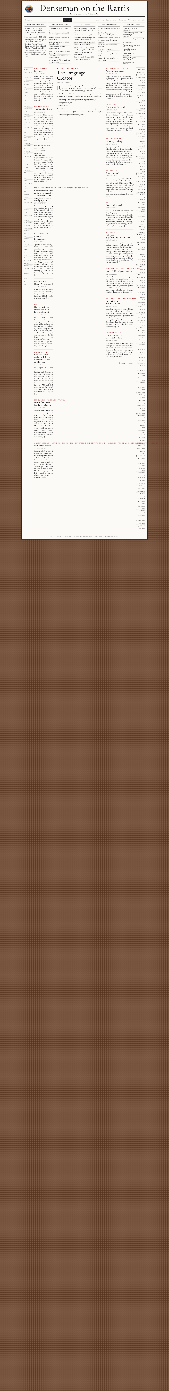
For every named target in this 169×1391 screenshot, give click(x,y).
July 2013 (142, 224)
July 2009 (142, 395)
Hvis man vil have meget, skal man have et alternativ (42, 309)
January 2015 (140, 174)
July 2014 (142, 184)
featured (27, 143)
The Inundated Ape (43, 109)
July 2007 (142, 480)
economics (27, 117)
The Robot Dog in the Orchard (107, 40)
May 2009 (142, 400)
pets (25, 213)
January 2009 (140, 413)
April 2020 (141, 93)
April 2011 (141, 317)
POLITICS (42, 68)
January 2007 (140, 499)
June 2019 (141, 105)
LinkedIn (141, 20)
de (25, 103)
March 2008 (141, 448)
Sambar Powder (78, 42)
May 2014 (142, 187)
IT (62, 68)
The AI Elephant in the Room (107, 45)
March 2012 (141, 278)
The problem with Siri (129, 49)
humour (27, 170)
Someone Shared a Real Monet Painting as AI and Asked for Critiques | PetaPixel (34, 30)
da (25, 101)
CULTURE (38, 352)
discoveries (28, 109)
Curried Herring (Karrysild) (82, 52)
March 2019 (141, 111)
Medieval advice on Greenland (58, 38)
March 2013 (141, 235)
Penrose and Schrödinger (56, 28)
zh (25, 284)
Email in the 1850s (128, 54)
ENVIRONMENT (98, 443)
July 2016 (142, 146)
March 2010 (141, 363)
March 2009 (141, 406)
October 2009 (142, 384)
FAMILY (41, 400)
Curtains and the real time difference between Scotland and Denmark (43, 358)
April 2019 (141, 108)
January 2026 (140, 75)
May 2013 (142, 229)
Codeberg (132, 20)
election (27, 122)
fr (25, 148)
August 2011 (140, 307)
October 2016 (142, 142)
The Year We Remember (116, 107)
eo (25, 132)
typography (28, 266)
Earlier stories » (126, 363)
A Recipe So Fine (79, 35)
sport (26, 250)
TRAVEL (61, 400)
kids (25, 181)
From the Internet (35, 24)
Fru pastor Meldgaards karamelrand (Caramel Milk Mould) (84, 29)
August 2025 (140, 78)
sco (25, 241)
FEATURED (51, 400)
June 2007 (142, 483)
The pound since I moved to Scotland (114, 336)
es (24, 135)
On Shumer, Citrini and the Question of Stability (106, 53)
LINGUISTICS (71, 68)
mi (25, 192)
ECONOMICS (67, 443)
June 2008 (141, 440)
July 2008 (142, 438)
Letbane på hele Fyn (115, 141)
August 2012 (140, 264)
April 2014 (141, 189)
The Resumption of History (106, 28)
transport (27, 260)
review (26, 233)
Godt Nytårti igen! (114, 205)
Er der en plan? (112, 173)
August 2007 (140, 478)
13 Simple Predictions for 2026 (58, 42)
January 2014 (140, 200)
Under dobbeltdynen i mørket (119, 271)
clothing (27, 90)
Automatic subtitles (129, 62)
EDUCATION (80, 443)
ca (25, 87)
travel (26, 263)
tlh (25, 258)
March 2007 (141, 491)
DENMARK (114, 68)
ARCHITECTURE (41, 443)
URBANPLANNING (72, 188)
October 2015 (142, 160)
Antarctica (101, 49)
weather (27, 273)
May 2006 (142, 528)
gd (25, 159)
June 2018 (141, 116)
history (26, 167)
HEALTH (113, 170)
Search (67, 20)
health (26, 165)
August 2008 (140, 435)
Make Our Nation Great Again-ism (59, 51)
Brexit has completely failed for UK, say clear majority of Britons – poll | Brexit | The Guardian (35, 53)
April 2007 (141, 488)
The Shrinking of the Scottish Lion (59, 60)
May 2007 (142, 486)
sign (25, 247)
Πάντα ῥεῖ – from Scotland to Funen (42, 403)
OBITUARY (43, 234)
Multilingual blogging (129, 58)
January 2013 (140, 242)
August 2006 (140, 520)
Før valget (38, 71)
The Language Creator (116, 20)
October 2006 (142, 512)
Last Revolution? (109, 24)
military (26, 194)
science (26, 239)
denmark (27, 106)
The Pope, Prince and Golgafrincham (104, 34)
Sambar (76, 45)
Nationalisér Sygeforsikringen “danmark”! (118, 236)
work (26, 279)
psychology (28, 228)
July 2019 (142, 103)
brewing (27, 84)
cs (25, 95)
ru (25, 236)
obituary (27, 210)
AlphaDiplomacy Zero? (130, 28)
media (26, 189)
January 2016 (140, 156)
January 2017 (140, 134)
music (26, 197)
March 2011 (141, 320)
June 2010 (142, 355)
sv (25, 252)
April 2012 (141, 275)
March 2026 (141, 72)
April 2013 (141, 232)
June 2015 (141, 166)
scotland (27, 244)
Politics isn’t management (57, 47)
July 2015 (142, 164)
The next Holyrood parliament (58, 33)
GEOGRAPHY (44, 188)
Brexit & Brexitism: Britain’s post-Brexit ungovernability (35, 36)
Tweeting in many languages (131, 45)
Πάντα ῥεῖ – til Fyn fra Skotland (113, 302)
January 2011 (140, 328)
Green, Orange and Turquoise (58, 56)
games (26, 154)
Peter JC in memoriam (40, 237)
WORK (85, 188)
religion (27, 231)
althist (26, 69)
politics (26, 220)
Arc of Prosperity (60, 24)
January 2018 (140, 122)
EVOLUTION (43, 107)
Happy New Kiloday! (43, 283)
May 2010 (142, 358)
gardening (27, 157)
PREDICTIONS (151, 443)
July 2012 (142, 267)
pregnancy (27, 225)
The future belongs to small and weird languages (132, 34)
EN (58, 68)
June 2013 (142, 227)
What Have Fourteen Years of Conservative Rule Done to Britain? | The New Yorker (35, 46)
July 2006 (142, 523)
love (25, 186)
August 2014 (140, 181)
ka (25, 178)
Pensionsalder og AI (115, 71)
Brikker (76, 60)
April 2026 (141, 69)
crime (26, 93)
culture (27, 98)
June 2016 (141, 149)
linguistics (28, 183)
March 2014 (141, 192)
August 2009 (140, 392)
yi (24, 281)
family (26, 140)
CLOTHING (55, 443)
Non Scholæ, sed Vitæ (105, 38)
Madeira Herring (78, 47)
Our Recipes (84, 24)
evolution (27, 138)
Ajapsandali (39, 147)
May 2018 (142, 119)
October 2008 (142, 426)
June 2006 (141, 526)
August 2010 (140, 349)
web (25, 276)
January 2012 (140, 285)
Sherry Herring (78, 57)
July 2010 (142, 352)
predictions (28, 223)
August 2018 (140, 113)
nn (25, 207)
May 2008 (142, 443)
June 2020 (142, 90)
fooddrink (27, 146)
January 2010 (140, 370)
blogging (27, 82)
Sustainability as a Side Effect (107, 58)
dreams (26, 114)
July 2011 (142, 309)
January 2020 (140, 95)
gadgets (27, 151)
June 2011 (142, 312)
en (25, 125)
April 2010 (141, 360)
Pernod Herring (78, 50)
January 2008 (140, 456)
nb (25, 200)
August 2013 (140, 221)
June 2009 (141, 398)
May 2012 (142, 272)
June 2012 (142, 269)
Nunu (92, 99)
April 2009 (141, 403)
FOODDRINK (44, 145)
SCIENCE (42, 281)
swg (25, 255)
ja (24, 175)
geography (27, 162)
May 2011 (142, 315)
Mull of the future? (42, 445)
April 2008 (141, 446)
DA (35, 68)
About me (100, 20)
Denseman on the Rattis (84, 7)
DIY (25, 111)
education (27, 120)
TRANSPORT (57, 188)
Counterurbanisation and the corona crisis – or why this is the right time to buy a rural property (43, 195)
